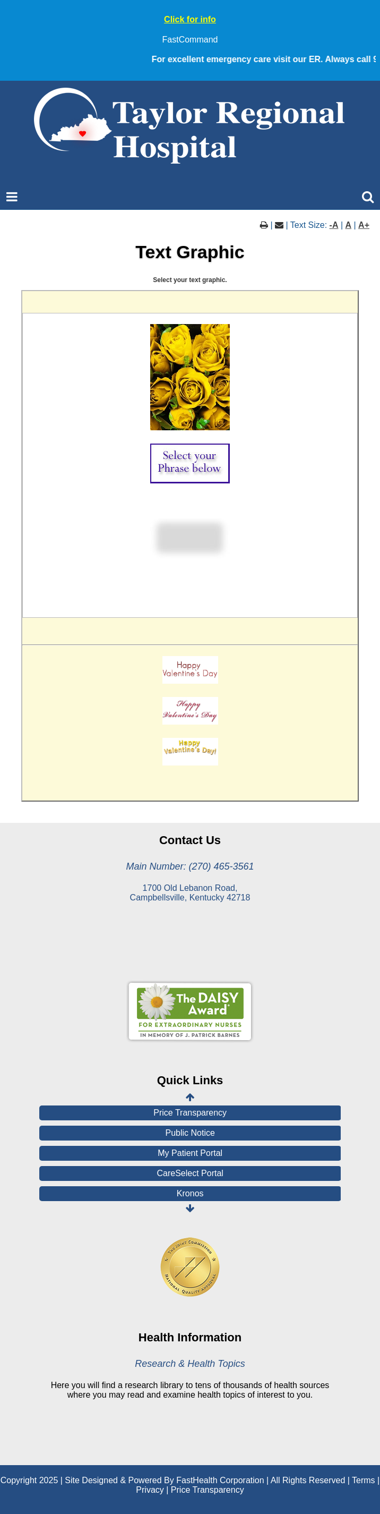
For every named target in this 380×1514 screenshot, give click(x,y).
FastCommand (190, 39)
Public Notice (190, 1132)
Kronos (190, 1193)
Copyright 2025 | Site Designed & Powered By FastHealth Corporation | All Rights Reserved (173, 1480)
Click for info (190, 19)
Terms (363, 1480)
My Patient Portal (190, 1153)
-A (334, 224)
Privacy (149, 1489)
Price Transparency (190, 1112)
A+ (363, 224)
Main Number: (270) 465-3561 (190, 866)
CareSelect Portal (190, 1173)
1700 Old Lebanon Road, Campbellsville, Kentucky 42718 (190, 892)
